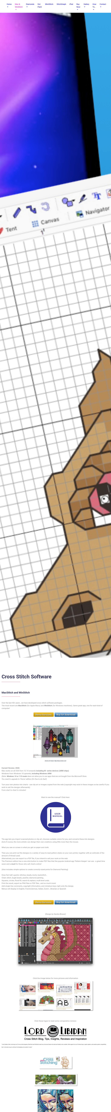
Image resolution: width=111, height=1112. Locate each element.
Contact (103, 4)
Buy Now (78, 5)
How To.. (94, 5)
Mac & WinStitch (19, 5)
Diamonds (30, 4)
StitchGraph (61, 4)
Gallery (86, 4)
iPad (71, 4)
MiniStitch (49, 4)
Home (9, 4)
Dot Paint (40, 5)
